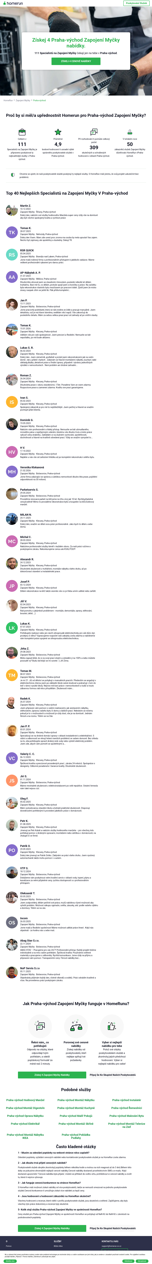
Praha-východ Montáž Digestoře (25, 1108)
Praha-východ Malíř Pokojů (76, 1115)
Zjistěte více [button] (10, 1261)
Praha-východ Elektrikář (25, 1123)
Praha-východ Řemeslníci (126, 1108)
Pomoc (9, 1246)
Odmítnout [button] (128, 1261)
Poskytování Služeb (136, 3)
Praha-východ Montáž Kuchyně (76, 1108)
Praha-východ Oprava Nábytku (25, 1115)
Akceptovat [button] (142, 1261)
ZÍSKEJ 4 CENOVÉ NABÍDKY (76, 61)
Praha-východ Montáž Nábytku (75, 1100)
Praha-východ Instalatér (126, 1100)
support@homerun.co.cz (111, 1246)
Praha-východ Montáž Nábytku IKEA (25, 1136)
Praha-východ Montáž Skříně (76, 1123)
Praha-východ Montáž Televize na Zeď (126, 1125)
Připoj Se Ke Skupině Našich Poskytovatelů (112, 1075)
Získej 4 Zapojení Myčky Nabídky (52, 1075)
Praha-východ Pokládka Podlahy (76, 1136)
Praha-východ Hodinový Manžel (25, 1100)
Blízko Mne (58, 1246)
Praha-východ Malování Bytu (127, 1115)
